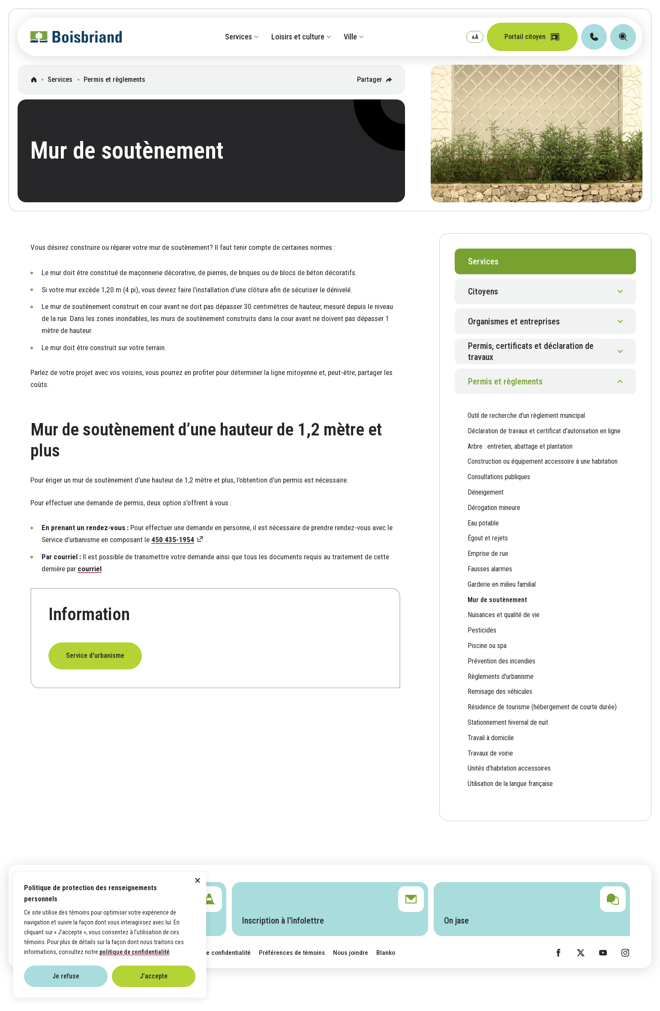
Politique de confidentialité (214, 953)
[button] (545, 291)
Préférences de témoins (292, 953)
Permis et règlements (114, 79)
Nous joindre (350, 953)
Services (60, 79)
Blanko (385, 953)
